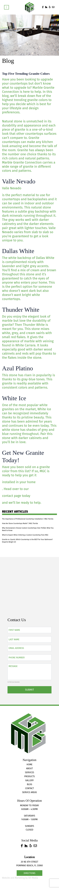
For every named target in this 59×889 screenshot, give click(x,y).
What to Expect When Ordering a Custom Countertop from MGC (25, 535)
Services (29, 772)
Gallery (29, 780)
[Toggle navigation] (6, 7)
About (29, 768)
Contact (29, 788)
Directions (29, 873)
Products (29, 776)
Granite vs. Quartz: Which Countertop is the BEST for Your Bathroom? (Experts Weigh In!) (27, 541)
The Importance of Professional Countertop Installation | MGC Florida (27, 519)
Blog (29, 784)
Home (30, 764)
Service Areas (29, 792)
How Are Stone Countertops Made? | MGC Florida (20, 523)
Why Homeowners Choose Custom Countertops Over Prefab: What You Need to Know (28, 529)
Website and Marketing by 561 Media (20, 878)
